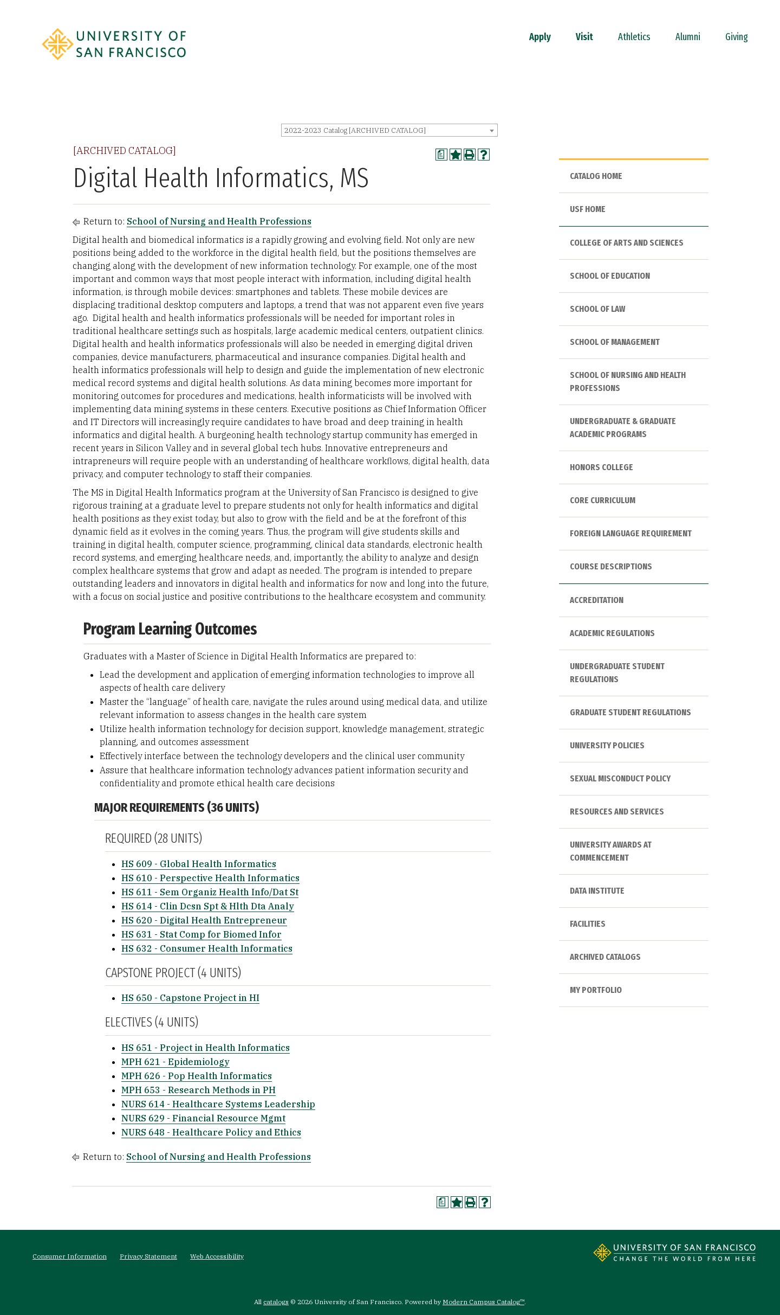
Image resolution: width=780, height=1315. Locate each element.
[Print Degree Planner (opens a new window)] (441, 155)
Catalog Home (596, 176)
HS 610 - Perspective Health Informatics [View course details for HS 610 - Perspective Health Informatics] (210, 878)
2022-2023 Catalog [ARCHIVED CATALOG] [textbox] (355, 130)
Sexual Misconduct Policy (620, 778)
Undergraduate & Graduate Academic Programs (623, 427)
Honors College (601, 467)
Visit (584, 37)
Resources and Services (617, 811)
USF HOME (588, 209)
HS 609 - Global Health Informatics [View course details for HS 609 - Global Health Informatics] (198, 863)
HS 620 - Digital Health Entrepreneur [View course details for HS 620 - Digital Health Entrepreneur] (204, 920)
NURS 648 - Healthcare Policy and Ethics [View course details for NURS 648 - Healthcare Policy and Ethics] (211, 1132)
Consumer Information (69, 1256)
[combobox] (389, 130)
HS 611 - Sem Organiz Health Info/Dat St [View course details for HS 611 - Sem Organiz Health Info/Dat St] (209, 892)
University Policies (607, 745)
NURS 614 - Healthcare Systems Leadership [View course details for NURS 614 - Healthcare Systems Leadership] (218, 1104)
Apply (540, 37)
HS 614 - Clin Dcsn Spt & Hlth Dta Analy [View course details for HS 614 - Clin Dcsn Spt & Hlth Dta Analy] (207, 906)
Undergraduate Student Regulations (617, 672)
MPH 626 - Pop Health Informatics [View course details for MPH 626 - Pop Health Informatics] (196, 1075)
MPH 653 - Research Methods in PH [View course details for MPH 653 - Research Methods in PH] (198, 1090)
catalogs (276, 1302)
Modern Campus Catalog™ (483, 1302)
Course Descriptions (611, 566)
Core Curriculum (602, 500)
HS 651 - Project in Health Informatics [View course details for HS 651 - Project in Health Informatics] (205, 1047)
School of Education (610, 276)
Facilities (588, 924)
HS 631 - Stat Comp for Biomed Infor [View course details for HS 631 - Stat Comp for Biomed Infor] (201, 934)
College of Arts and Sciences (627, 243)
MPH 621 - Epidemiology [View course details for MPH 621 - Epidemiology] (175, 1061)
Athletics (634, 37)
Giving (736, 37)
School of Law (597, 309)
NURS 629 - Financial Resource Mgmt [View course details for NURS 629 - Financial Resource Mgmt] (203, 1118)
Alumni (687, 37)
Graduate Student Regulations (630, 712)
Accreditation (596, 600)
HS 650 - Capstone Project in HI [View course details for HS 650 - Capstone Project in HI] (190, 997)
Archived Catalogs (605, 957)
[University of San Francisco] (113, 63)
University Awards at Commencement (611, 851)
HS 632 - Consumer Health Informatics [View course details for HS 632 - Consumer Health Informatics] (206, 948)
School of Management (615, 342)
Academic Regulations (612, 633)
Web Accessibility (217, 1256)
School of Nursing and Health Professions (219, 221)
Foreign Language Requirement (631, 533)
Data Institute (597, 891)
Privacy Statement (148, 1256)
